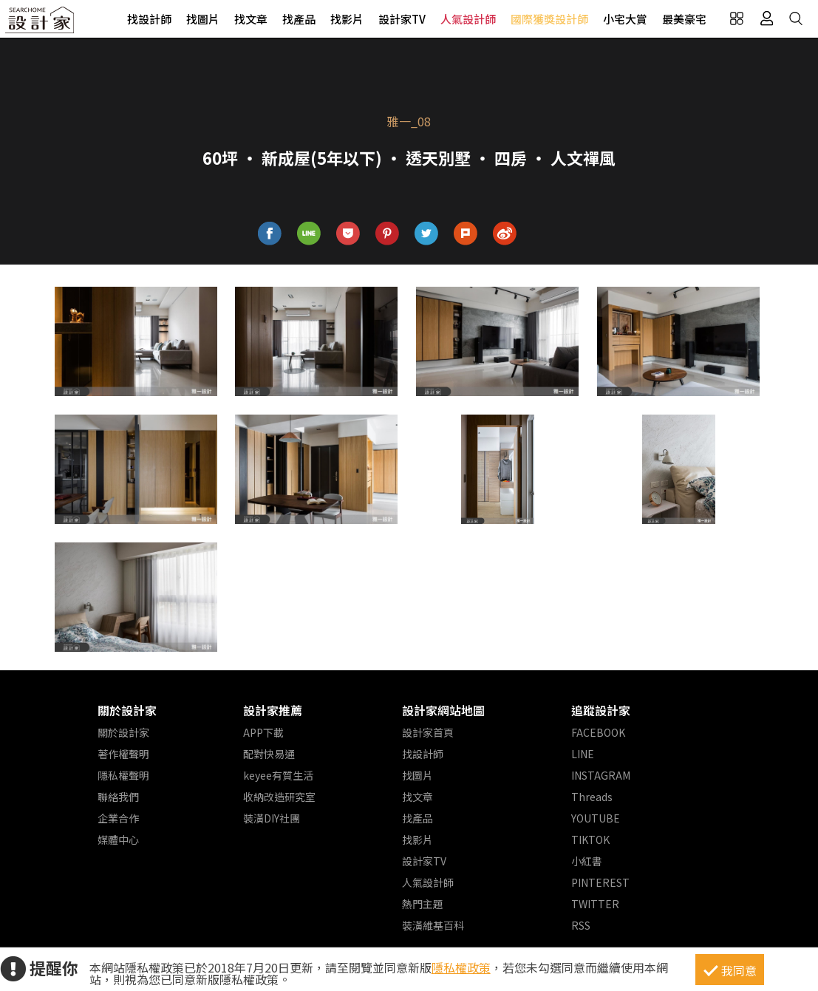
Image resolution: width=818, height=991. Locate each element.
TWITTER (595, 903)
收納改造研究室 (279, 796)
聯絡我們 (118, 796)
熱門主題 (422, 903)
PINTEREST (600, 882)
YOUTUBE (595, 818)
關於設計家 (127, 710)
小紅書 (586, 861)
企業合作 (118, 818)
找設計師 (149, 19)
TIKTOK (590, 839)
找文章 (250, 19)
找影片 (347, 19)
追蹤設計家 (600, 710)
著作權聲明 (123, 753)
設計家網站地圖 (443, 710)
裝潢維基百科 (433, 925)
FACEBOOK (598, 732)
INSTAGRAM (600, 775)
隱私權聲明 (123, 775)
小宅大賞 (625, 19)
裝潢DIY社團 (271, 818)
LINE (582, 753)
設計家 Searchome (41, 24)
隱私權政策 (461, 967)
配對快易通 (269, 753)
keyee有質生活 (278, 775)
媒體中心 (118, 839)
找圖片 (202, 19)
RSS (580, 925)
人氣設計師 (468, 19)
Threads (592, 796)
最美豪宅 (684, 19)
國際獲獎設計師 (549, 19)
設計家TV (402, 19)
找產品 (299, 19)
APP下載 (263, 732)
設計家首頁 (428, 732)
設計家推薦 (272, 710)
